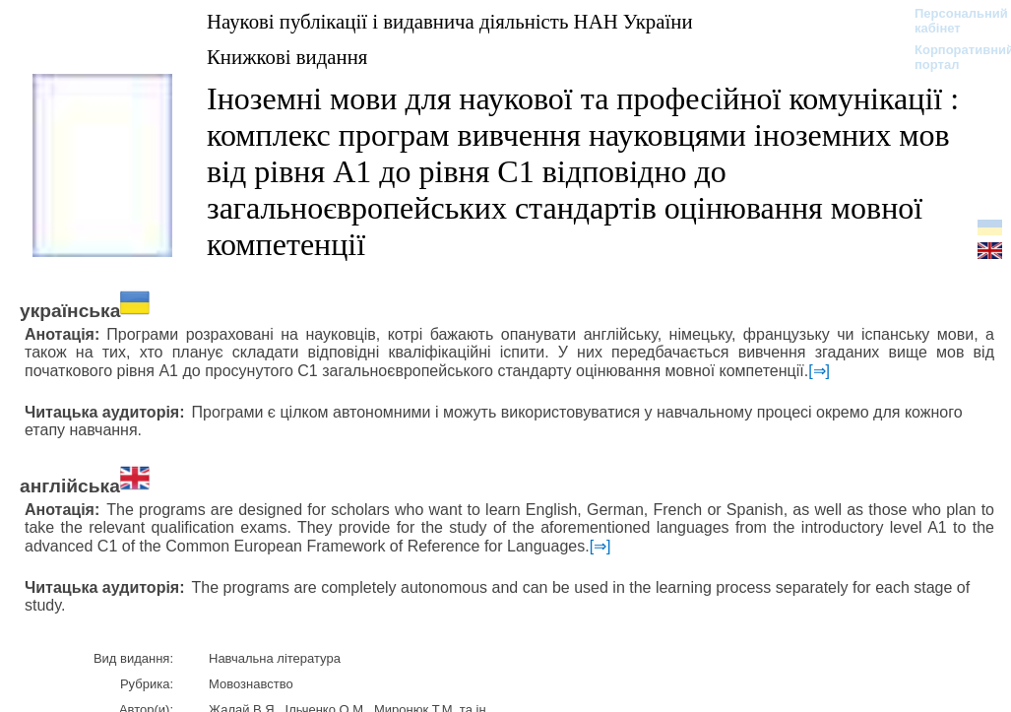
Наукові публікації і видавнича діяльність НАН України (450, 21)
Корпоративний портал (951, 57)
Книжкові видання (287, 56)
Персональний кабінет (951, 20)
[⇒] (819, 370)
